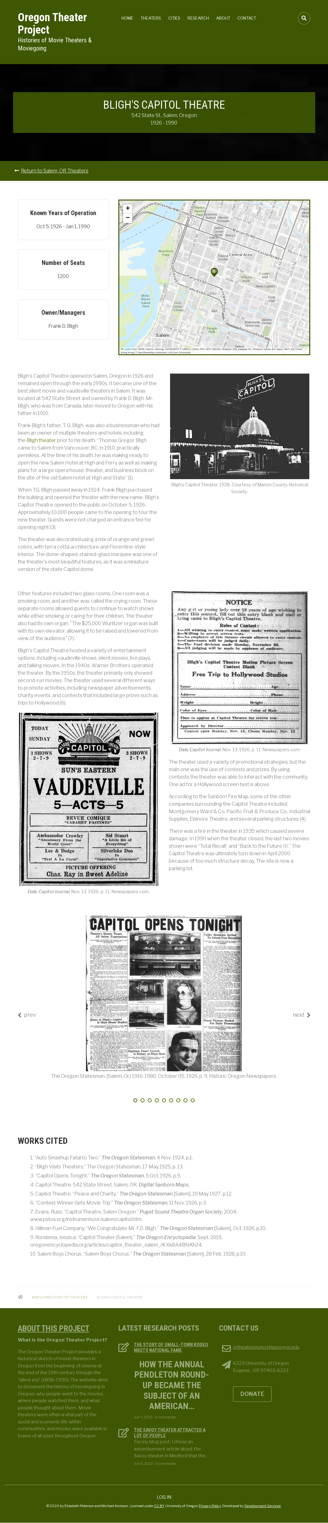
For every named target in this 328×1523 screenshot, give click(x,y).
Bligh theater (41, 440)
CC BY (159, 1506)
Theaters (150, 18)
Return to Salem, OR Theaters (54, 171)
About (223, 18)
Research (198, 18)
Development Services (263, 1506)
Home (127, 18)
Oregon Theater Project (52, 23)
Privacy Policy (210, 1506)
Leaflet (126, 349)
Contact (246, 18)
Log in (164, 1497)
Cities (174, 18)
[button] (214, 272)
